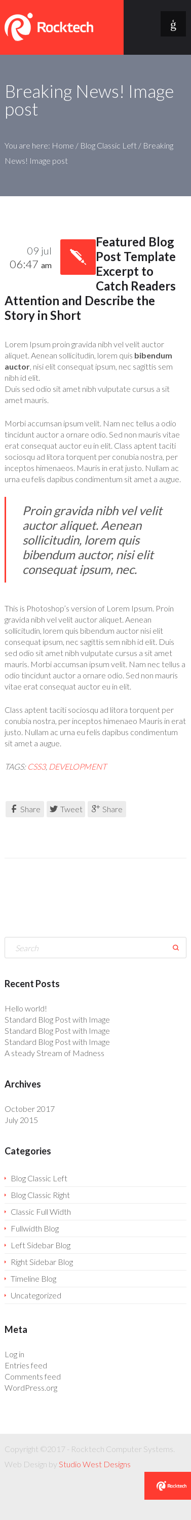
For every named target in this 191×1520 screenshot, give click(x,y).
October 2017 (30, 1108)
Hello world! (26, 1008)
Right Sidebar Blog (42, 1261)
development (77, 766)
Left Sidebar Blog (40, 1245)
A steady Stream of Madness (54, 1053)
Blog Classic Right (40, 1195)
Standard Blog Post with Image (57, 1019)
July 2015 (21, 1120)
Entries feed (26, 1365)
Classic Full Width (41, 1211)
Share (25, 809)
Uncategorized (36, 1295)
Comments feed (33, 1376)
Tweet (66, 809)
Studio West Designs (95, 1464)
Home (63, 145)
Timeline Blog (33, 1278)
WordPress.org (31, 1387)
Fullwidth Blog (35, 1228)
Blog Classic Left (108, 145)
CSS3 (36, 766)
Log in (14, 1354)
